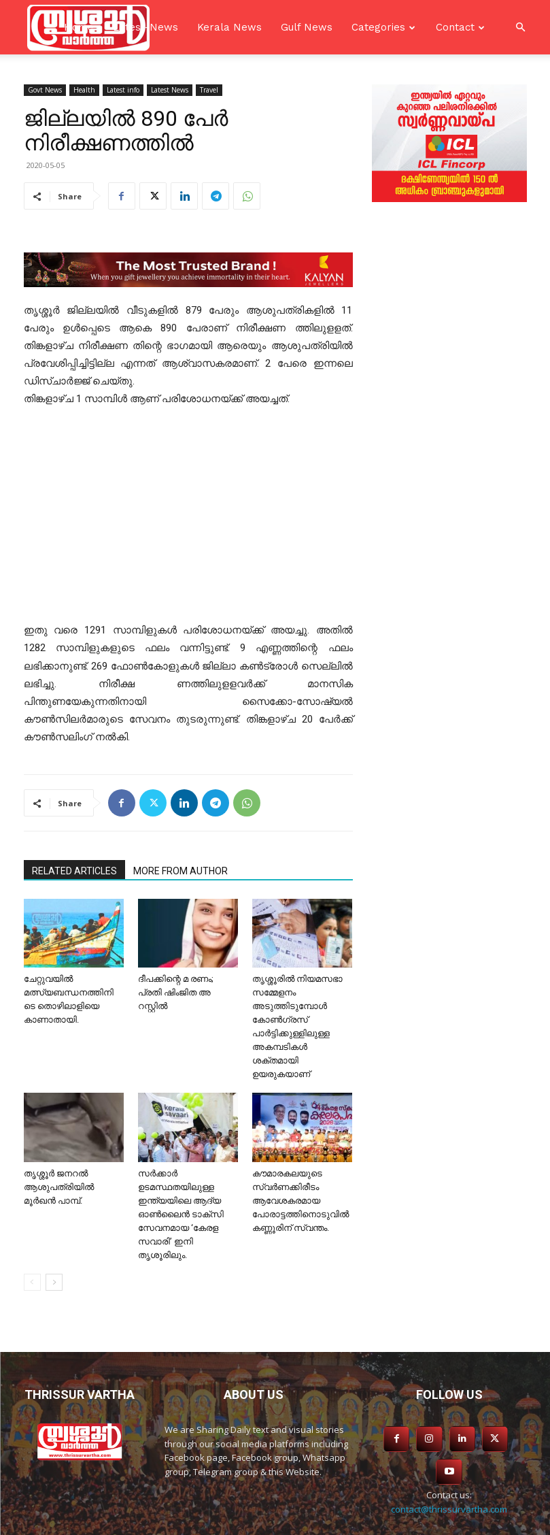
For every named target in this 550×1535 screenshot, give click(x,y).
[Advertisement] (188, 520)
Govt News (45, 90)
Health (84, 90)
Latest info (123, 90)
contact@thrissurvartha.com (449, 1474)
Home (79, 27)
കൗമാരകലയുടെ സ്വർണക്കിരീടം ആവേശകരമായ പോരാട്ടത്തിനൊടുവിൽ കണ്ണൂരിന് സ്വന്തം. (300, 1200)
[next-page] (54, 1282)
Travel (209, 90)
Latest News (169, 90)
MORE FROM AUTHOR (180, 870)
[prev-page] (32, 1282)
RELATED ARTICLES (74, 870)
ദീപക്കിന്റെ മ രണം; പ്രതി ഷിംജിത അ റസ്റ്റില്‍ (175, 992)
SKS (363, 1522)
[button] (520, 27)
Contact (455, 27)
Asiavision (283, 1522)
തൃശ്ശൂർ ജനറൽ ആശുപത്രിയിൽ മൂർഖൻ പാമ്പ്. (59, 1187)
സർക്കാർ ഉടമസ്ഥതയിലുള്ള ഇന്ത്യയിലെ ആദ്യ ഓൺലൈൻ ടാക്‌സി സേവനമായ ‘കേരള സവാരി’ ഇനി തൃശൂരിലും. (181, 1214)
